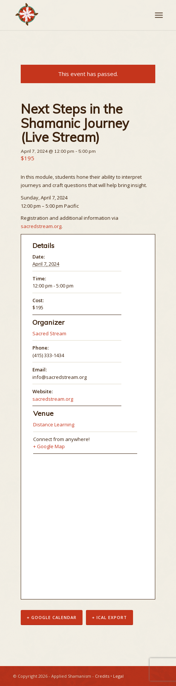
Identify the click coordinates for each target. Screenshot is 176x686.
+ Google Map (49, 446)
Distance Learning (53, 424)
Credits (102, 676)
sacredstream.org (41, 226)
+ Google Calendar (52, 617)
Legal (118, 676)
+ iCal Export (109, 617)
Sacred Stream (49, 333)
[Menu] (159, 15)
